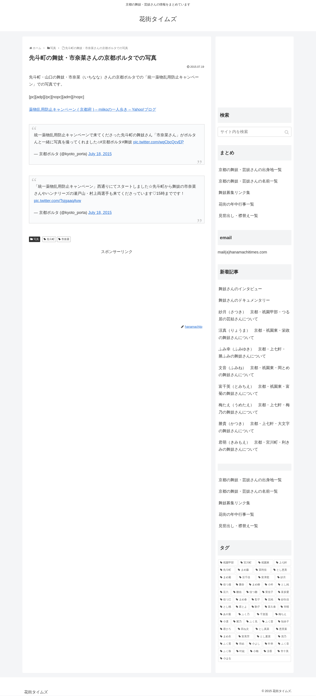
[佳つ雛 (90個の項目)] (251, 592)
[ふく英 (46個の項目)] (225, 644)
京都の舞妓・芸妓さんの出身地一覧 (250, 170)
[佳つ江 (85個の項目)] (225, 599)
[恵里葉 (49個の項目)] (282, 629)
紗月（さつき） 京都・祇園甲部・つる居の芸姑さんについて (254, 315)
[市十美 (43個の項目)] (283, 651)
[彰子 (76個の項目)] (256, 599)
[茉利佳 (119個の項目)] (262, 570)
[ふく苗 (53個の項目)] (267, 621)
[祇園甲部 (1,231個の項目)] (228, 562)
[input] (254, 132)
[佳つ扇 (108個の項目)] (225, 584)
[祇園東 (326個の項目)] (264, 562)
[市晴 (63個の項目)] (285, 607)
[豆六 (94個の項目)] (224, 592)
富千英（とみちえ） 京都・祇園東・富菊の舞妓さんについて (254, 390)
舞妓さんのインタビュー (240, 289)
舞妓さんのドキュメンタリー (244, 300)
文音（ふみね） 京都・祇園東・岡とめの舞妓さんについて (254, 371)
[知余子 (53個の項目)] (283, 621)
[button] (287, 132)
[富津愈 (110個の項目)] (265, 577)
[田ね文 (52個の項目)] (244, 629)
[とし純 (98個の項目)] (283, 584)
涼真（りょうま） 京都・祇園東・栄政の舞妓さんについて (254, 334)
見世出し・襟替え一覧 (238, 215)
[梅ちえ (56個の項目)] (282, 614)
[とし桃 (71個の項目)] (225, 607)
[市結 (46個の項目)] (240, 644)
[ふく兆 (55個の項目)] (251, 621)
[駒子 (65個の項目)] (256, 607)
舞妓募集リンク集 (234, 192)
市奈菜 (65, 239)
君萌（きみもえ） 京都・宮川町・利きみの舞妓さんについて (254, 446)
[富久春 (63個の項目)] (270, 607)
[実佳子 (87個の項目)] (267, 592)
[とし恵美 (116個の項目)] (281, 570)
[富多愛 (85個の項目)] (283, 592)
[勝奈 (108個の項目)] (240, 584)
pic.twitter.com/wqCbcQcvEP (158, 142)
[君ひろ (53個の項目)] (226, 629)
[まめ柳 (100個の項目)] (254, 584)
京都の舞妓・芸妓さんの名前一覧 (248, 181)
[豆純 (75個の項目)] (269, 599)
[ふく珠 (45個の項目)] (225, 651)
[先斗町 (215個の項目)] (226, 570)
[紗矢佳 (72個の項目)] (283, 599)
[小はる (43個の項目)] (254, 658)
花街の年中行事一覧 (236, 204)
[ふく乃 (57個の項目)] (245, 614)
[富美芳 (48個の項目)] (245, 636)
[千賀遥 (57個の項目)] (264, 614)
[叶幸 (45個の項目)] (269, 644)
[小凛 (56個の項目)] (224, 621)
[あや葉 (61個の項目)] (227, 614)
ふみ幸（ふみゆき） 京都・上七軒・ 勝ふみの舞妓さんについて (252, 352)
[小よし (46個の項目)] (254, 644)
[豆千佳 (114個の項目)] (246, 577)
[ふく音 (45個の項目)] (283, 644)
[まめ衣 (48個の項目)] (227, 636)
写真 (36, 239)
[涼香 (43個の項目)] (268, 651)
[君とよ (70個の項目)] (241, 607)
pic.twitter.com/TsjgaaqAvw (57, 201)
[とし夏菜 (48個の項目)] (265, 636)
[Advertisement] (117, 286)
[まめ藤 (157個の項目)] (244, 570)
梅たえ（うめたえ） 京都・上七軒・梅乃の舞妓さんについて (254, 408)
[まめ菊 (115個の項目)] (227, 577)
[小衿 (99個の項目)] (269, 584)
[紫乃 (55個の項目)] (237, 621)
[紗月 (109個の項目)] (283, 577)
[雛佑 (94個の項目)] (237, 592)
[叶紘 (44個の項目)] (240, 651)
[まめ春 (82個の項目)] (241, 599)
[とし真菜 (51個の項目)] (263, 629)
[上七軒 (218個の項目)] (282, 562)
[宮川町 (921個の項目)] (247, 562)
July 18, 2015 (100, 154)
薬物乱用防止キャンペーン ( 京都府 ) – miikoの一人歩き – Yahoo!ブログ (92, 109)
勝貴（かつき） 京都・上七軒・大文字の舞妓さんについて (254, 427)
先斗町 (51, 239)
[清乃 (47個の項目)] (283, 636)
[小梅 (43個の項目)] (254, 651)
